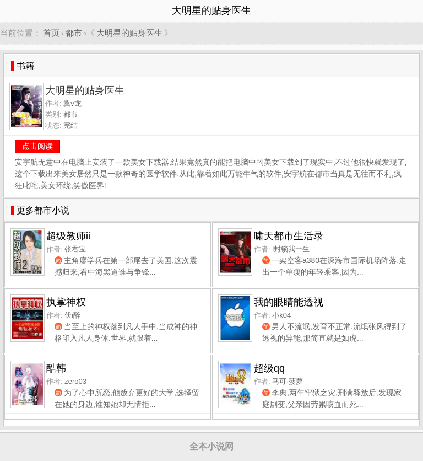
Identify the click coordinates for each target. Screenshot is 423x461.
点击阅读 (37, 146)
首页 (51, 32)
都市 (74, 32)
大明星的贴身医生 (129, 32)
